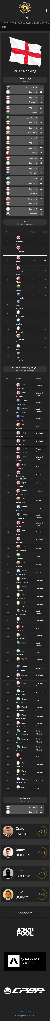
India (35, 179)
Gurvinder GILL (22, 558)
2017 (44, 23)
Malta (34, 153)
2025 (5, 23)
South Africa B (31, 87)
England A (33, 102)
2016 (4, 26)
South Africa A (31, 118)
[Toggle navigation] (3, 11)
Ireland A (33, 193)
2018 (36, 23)
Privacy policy (25, 1011)
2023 (21, 23)
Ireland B (33, 138)
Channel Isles (32, 158)
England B (33, 92)
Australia (33, 173)
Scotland (33, 214)
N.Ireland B (32, 199)
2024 (13, 23)
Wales (34, 112)
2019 (29, 23)
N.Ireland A (32, 132)
